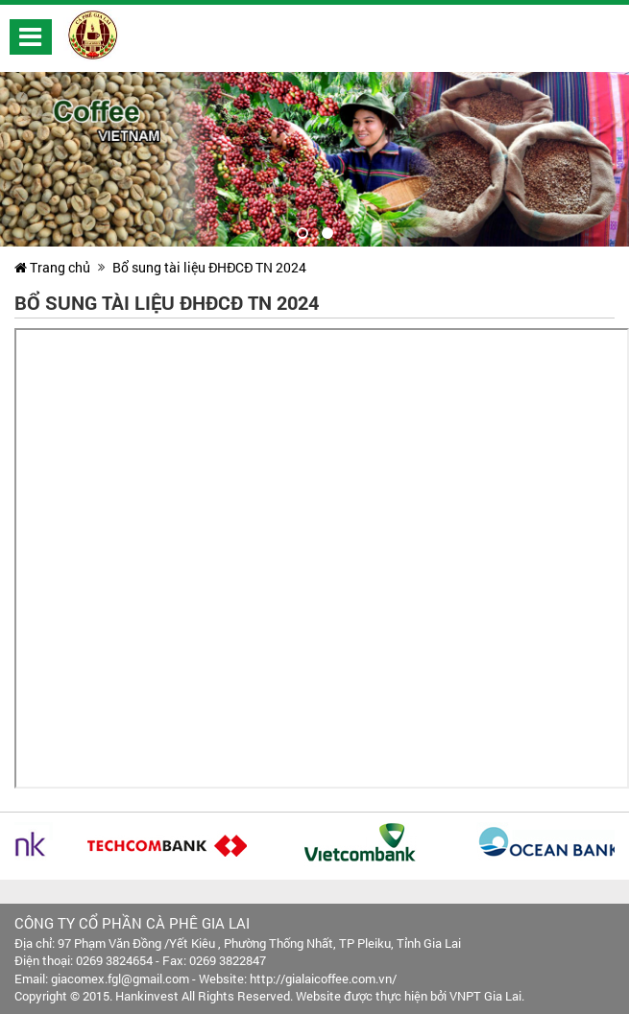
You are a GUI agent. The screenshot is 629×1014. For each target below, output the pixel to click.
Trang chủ (52, 267)
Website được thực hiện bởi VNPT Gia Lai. (410, 995)
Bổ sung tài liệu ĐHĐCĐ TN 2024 (209, 267)
